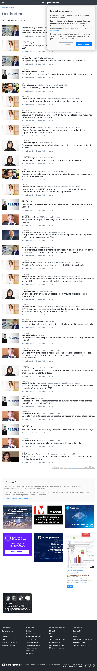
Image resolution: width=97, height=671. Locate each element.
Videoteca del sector (33, 645)
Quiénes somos (7, 631)
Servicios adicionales (56, 645)
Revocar (12, 645)
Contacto (5, 636)
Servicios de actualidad (57, 639)
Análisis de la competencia (82, 639)
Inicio (3, 7)
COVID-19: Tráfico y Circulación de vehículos (42, 88)
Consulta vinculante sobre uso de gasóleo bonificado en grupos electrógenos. (58, 416)
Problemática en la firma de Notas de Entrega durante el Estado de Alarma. (57, 74)
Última (91, 467)
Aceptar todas (84, 44)
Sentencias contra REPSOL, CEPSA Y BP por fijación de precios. (51, 160)
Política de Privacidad (9, 642)
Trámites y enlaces (32, 642)
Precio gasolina (31, 648)
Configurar (66, 44)
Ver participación (28, 36)
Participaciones (31, 639)
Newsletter (29, 653)
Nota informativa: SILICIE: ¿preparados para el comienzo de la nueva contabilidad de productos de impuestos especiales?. (54, 190)
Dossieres (5, 634)
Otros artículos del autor (44, 36)
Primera (56, 467)
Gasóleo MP (77, 631)
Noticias (29, 631)
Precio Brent (30, 651)
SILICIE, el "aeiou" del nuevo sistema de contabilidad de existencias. (53, 265)
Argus (51, 636)
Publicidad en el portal (81, 645)
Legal (4, 639)
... (62, 467)
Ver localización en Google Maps (72, 666)
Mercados (52, 631)
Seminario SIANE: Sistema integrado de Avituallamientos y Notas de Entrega (57, 429)
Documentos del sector (34, 636)
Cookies (5, 645)
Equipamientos (54, 642)
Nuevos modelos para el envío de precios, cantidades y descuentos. (54, 101)
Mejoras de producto (56, 648)
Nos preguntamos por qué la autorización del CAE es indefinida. (51, 443)
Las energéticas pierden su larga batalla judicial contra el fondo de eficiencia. (57, 324)
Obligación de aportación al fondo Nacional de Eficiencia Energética (53, 60)
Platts (51, 634)
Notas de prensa (31, 634)
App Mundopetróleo (80, 642)
